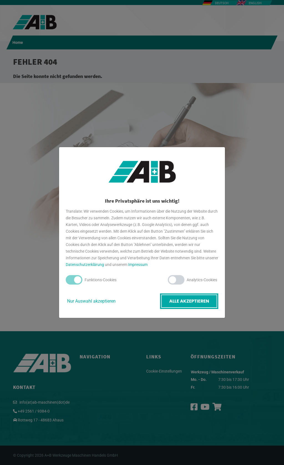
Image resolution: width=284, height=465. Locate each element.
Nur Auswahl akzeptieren (91, 301)
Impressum (138, 264)
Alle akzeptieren (189, 301)
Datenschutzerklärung (85, 264)
